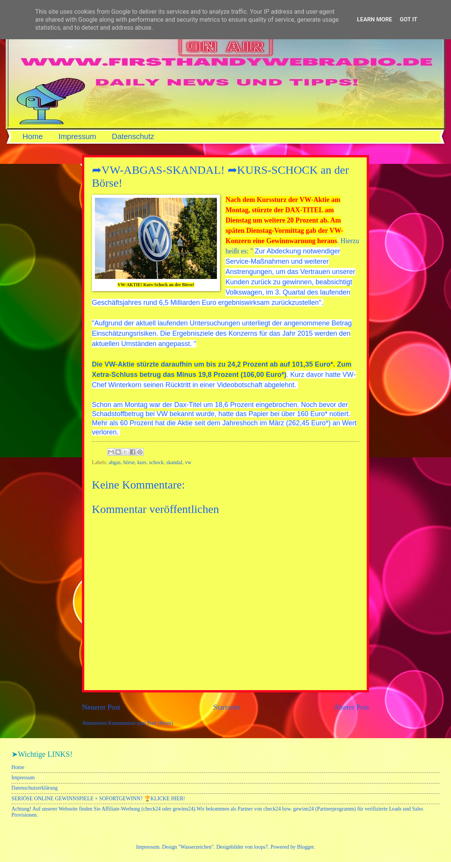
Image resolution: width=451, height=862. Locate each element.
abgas (114, 462)
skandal (174, 462)
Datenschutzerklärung (34, 788)
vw (188, 462)
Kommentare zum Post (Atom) (140, 723)
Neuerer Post (101, 707)
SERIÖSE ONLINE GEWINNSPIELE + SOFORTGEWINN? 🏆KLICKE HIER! (98, 798)
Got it (408, 19)
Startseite (227, 707)
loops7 (261, 847)
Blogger (305, 847)
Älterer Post (351, 707)
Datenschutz (133, 136)
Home (32, 136)
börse (129, 462)
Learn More (374, 19)
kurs (141, 462)
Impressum (77, 136)
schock (156, 462)
